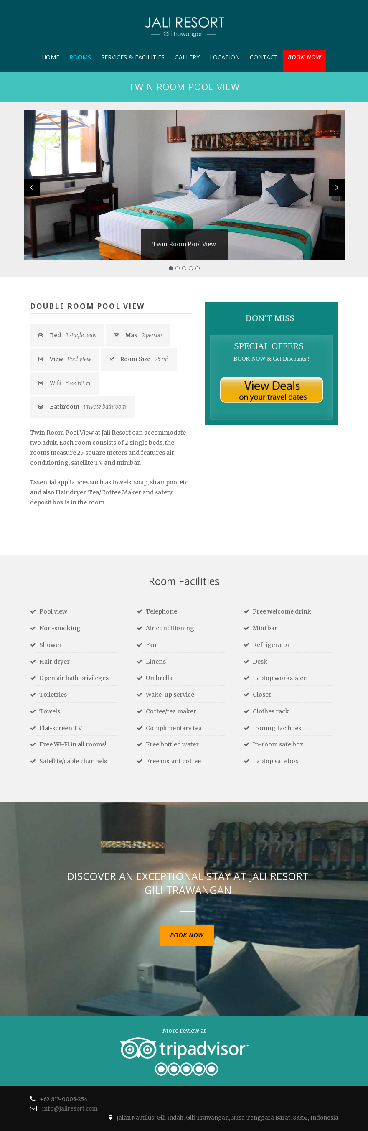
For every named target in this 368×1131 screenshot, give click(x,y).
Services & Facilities (133, 57)
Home (50, 57)
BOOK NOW (304, 57)
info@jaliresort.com (70, 1108)
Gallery (187, 57)
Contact (264, 57)
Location (225, 57)
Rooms (80, 57)
